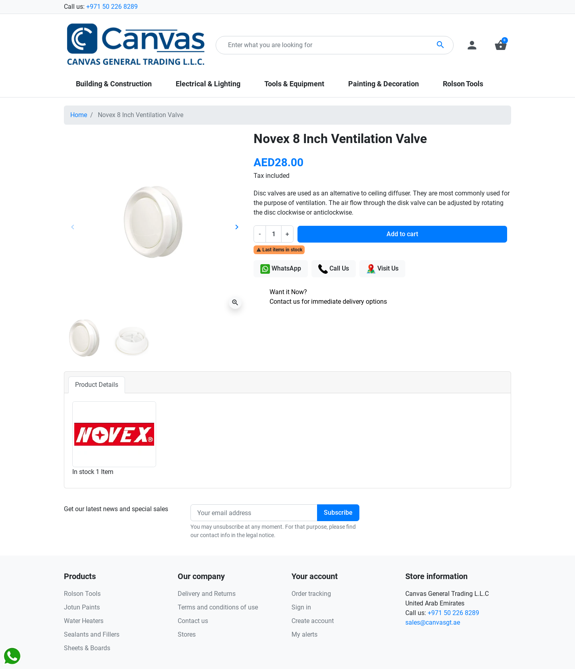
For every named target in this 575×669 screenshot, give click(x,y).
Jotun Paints (82, 607)
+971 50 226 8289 (112, 6)
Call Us (333, 269)
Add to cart (402, 234)
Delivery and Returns (207, 593)
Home (78, 115)
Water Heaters (83, 621)
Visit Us (382, 269)
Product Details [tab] (96, 384)
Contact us (193, 621)
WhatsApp (280, 269)
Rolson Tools (82, 593)
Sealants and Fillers (91, 634)
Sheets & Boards (87, 648)
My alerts (304, 634)
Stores (187, 634)
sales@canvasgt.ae (432, 622)
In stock (83, 472)
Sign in (301, 607)
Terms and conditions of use (218, 607)
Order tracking (311, 593)
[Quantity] (274, 233)
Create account (312, 621)
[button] (500, 45)
